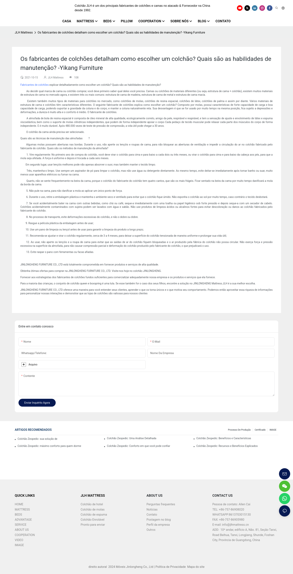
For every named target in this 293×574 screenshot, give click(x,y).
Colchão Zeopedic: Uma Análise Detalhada (131, 438)
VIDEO (19, 540)
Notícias (152, 509)
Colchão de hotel (92, 504)
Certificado (260, 430)
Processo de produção (239, 430)
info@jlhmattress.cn (235, 524)
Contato (151, 514)
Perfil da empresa (158, 524)
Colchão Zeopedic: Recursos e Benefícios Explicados (227, 445)
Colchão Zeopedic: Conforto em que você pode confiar (138, 445)
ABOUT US (22, 530)
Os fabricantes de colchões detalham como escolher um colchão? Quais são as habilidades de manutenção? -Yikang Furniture (121, 32)
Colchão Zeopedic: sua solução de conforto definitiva (37, 438)
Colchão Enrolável (92, 519)
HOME (19, 504)
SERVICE (20, 524)
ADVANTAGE (23, 519)
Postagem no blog (158, 519)
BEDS (18, 514)
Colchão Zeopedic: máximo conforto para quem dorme (49, 445)
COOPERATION (25, 535)
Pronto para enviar (93, 524)
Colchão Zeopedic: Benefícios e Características (223, 438)
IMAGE (272, 430)
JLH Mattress (24, 32)
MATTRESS (22, 509)
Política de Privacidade (170, 567)
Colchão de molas (93, 509)
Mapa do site (195, 567)
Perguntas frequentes (160, 504)
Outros (150, 530)
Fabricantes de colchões (34, 84)
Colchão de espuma (94, 514)
